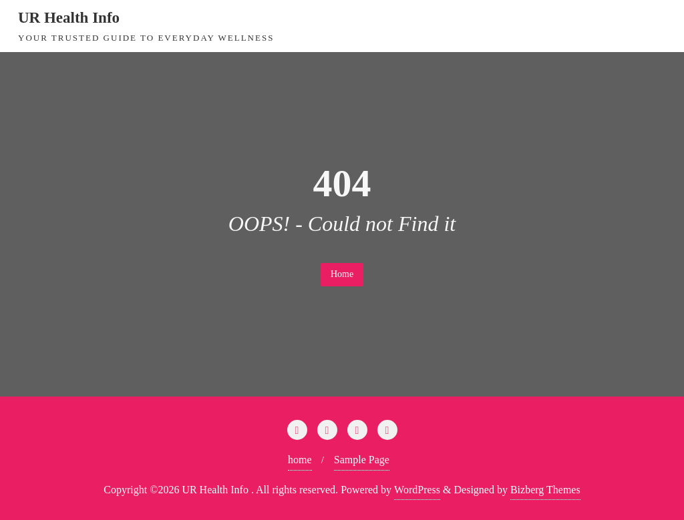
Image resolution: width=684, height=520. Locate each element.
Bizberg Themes (545, 489)
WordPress (417, 489)
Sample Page (361, 459)
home (300, 459)
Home (342, 274)
